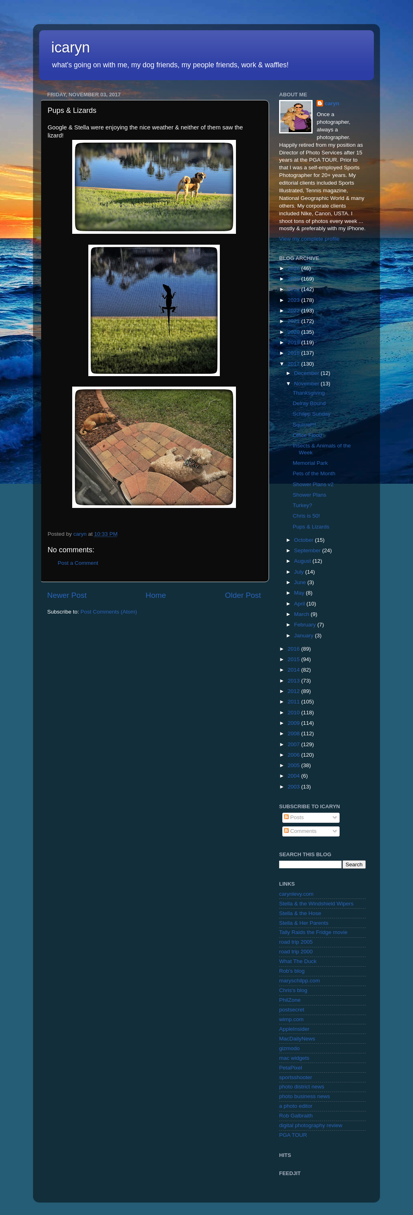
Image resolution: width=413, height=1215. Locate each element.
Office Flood (307, 435)
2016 (294, 649)
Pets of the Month (314, 473)
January (304, 635)
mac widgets (294, 1058)
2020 (294, 332)
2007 (294, 744)
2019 (294, 342)
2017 (294, 364)
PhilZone (289, 1000)
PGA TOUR (293, 1135)
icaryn (70, 47)
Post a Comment (78, 563)
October (304, 540)
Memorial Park (310, 463)
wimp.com (291, 1019)
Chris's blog (293, 990)
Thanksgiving (309, 393)
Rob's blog (292, 971)
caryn (332, 103)
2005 (294, 765)
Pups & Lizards (311, 527)
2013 (294, 681)
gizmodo (289, 1048)
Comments (300, 831)
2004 (294, 776)
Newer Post (67, 595)
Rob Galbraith (296, 1116)
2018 (294, 353)
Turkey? (302, 505)
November (307, 384)
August (303, 561)
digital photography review (310, 1125)
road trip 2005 (296, 942)
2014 (294, 670)
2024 (294, 289)
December (307, 373)
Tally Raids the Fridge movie (313, 932)
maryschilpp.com (299, 981)
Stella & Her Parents (303, 923)
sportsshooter (295, 1077)
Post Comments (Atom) (109, 612)
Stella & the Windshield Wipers (316, 904)
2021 (294, 321)
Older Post (243, 595)
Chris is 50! (306, 516)
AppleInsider (294, 1029)
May (300, 593)
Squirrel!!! (304, 425)
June (300, 582)
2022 (294, 311)
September (308, 550)
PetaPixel (290, 1068)
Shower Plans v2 (313, 484)
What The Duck (298, 961)
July (299, 572)
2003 (294, 787)
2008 (294, 733)
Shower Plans (309, 495)
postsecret (291, 1010)
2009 (294, 723)
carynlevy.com (296, 894)
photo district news (301, 1087)
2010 (294, 712)
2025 (294, 279)
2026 (294, 268)
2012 (294, 691)
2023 (294, 300)
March (302, 614)
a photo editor (296, 1106)
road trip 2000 (296, 952)
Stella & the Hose (300, 913)
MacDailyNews (297, 1039)
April (300, 604)
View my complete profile (309, 239)
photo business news (304, 1096)
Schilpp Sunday (312, 414)
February (305, 625)
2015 (294, 659)
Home (156, 595)
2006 (294, 755)
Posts (294, 817)
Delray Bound (309, 403)
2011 (294, 702)
